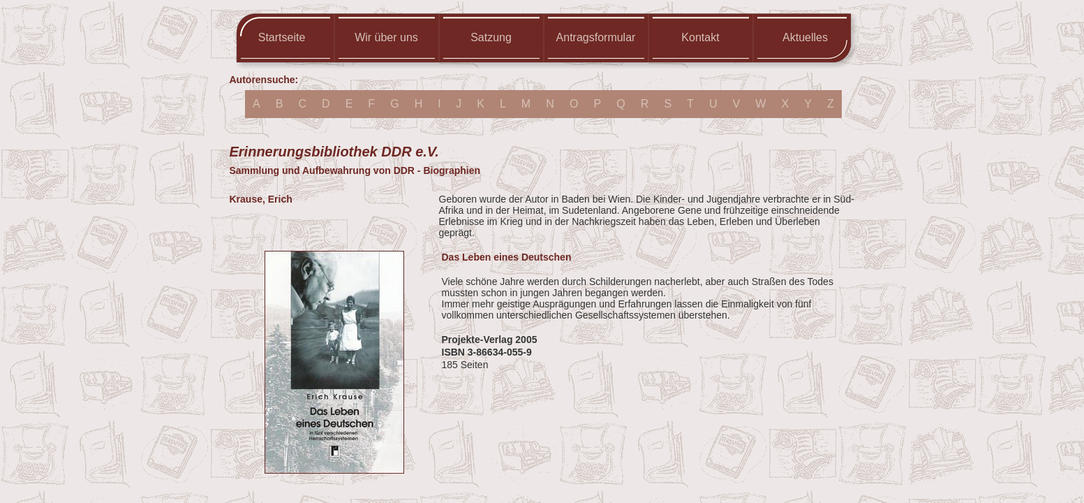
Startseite (282, 37)
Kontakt (700, 37)
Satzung (491, 37)
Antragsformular (596, 37)
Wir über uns (386, 37)
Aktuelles (805, 37)
